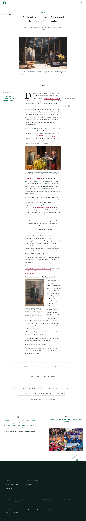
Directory (8, 480)
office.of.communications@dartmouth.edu (53, 366)
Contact (8, 472)
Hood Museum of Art (56, 388)
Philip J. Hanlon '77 (20, 388)
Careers (27, 472)
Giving (60, 2)
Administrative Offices (11, 476)
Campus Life (38, 2)
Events (38, 376)
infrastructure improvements (43, 207)
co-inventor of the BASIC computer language (42, 136)
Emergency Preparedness (32, 476)
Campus (30, 376)
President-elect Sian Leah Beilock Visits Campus (48, 499)
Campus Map (9, 488)
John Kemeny (29, 131)
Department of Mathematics (43, 393)
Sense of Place (51, 399)
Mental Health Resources (32, 480)
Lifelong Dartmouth (50, 376)
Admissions (18, 2)
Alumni (68, 388)
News (53, 2)
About (47, 2)
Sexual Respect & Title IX (12, 484)
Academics (28, 2)
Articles (43, 12)
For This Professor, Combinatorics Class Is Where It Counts (10, 98)
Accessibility (29, 484)
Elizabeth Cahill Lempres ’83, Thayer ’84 (38, 268)
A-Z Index (44, 509)
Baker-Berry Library (36, 399)
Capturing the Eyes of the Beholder (23, 499)
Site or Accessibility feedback (59, 509)
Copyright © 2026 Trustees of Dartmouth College (18, 509)
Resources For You (71, 2)
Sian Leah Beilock (24, 393)
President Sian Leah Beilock (34, 178)
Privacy (36, 509)
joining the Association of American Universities (40, 246)
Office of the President (37, 388)
